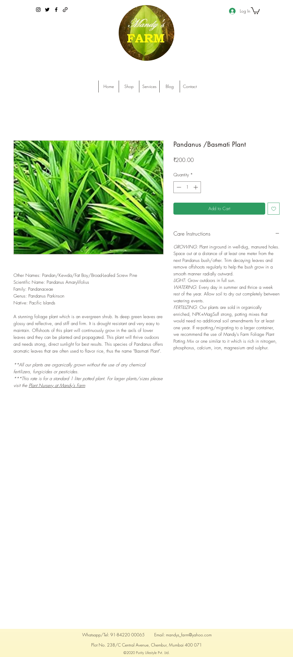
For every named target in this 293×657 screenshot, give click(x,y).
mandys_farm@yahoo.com (189, 635)
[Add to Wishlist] (274, 209)
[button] (255, 10)
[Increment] (196, 187)
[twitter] (47, 10)
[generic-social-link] (65, 10)
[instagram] (38, 10)
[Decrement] (178, 187)
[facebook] (56, 10)
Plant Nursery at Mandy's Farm (57, 386)
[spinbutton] (187, 187)
